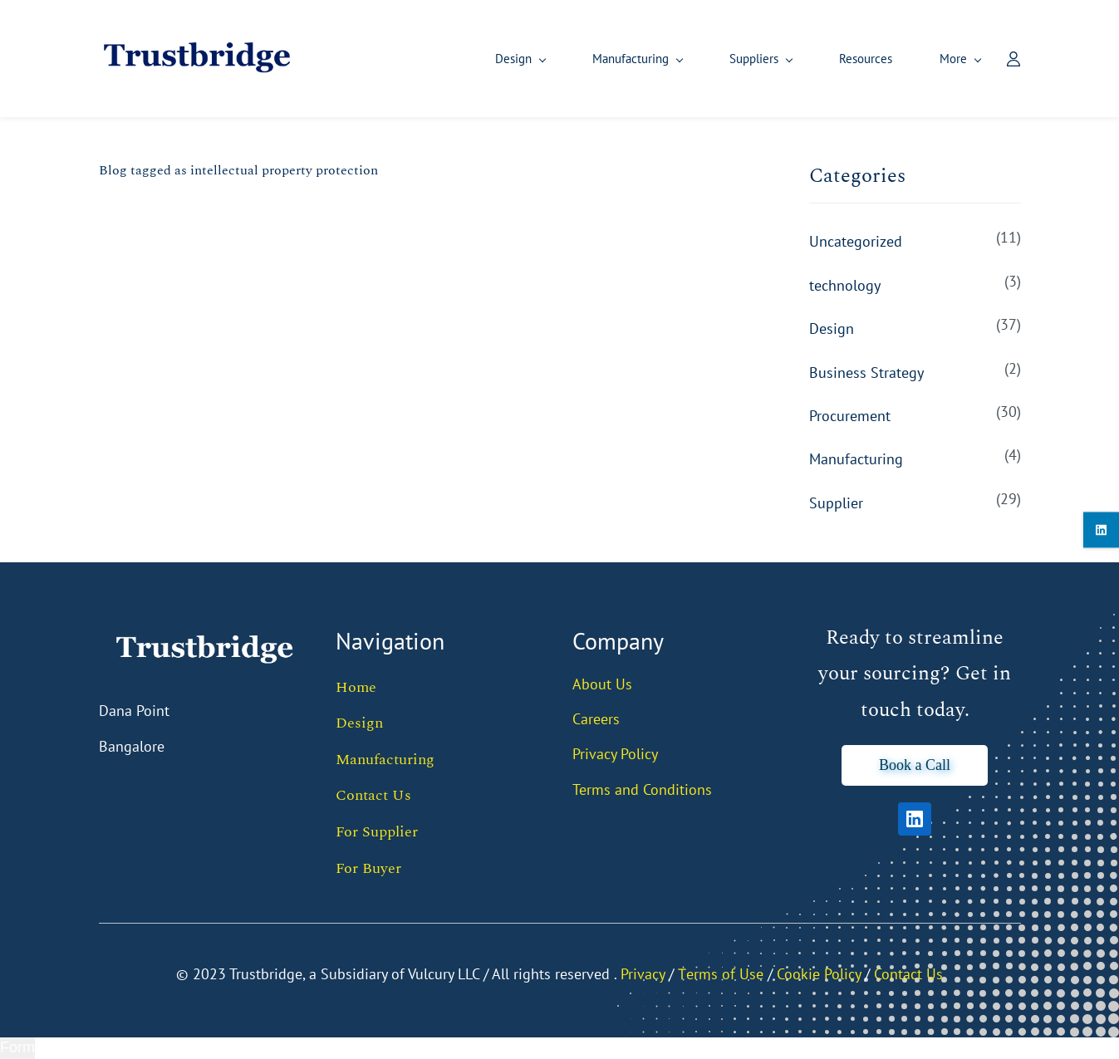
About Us (602, 684)
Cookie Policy (819, 973)
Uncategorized (855, 242)
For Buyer (368, 868)
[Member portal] (1001, 58)
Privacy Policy (615, 754)
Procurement (850, 416)
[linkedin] (1101, 529)
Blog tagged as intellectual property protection (238, 171)
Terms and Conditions (642, 789)
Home (356, 687)
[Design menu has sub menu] (412, 59)
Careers (596, 719)
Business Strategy (866, 372)
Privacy (643, 973)
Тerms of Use (720, 973)
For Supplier (377, 832)
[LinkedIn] (914, 819)
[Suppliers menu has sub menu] (652, 59)
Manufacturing (856, 459)
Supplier (836, 503)
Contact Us (373, 796)
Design (831, 329)
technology (845, 286)
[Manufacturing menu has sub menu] (529, 59)
